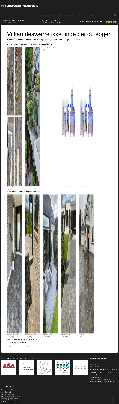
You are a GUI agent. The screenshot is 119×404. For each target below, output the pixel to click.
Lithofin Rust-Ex (84, 187)
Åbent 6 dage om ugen (10, 22)
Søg (28, 346)
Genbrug (49, 15)
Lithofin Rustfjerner (67, 187)
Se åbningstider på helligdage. (100, 379)
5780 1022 (21, 20)
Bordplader (28, 187)
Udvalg (59, 15)
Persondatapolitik (96, 366)
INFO (100, 15)
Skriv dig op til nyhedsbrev (10, 399)
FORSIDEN (77, 40)
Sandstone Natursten (19, 6)
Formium (108, 15)
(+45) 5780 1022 (9, 394)
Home (42, 15)
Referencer (69, 15)
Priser (93, 15)
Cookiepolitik (94, 364)
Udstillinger (82, 15)
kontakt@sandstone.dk (12, 396)
